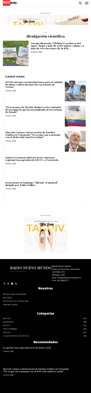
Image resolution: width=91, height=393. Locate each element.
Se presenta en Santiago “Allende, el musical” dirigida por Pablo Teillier (31, 184)
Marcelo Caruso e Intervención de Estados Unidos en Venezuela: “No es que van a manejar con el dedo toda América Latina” (33, 135)
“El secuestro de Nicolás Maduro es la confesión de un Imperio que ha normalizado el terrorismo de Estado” (33, 110)
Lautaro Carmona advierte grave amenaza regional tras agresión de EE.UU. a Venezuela (31, 159)
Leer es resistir (10, 65)
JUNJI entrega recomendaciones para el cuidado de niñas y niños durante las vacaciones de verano (34, 84)
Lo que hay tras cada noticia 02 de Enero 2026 (27, 348)
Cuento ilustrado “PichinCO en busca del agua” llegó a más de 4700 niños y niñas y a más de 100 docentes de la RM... (57, 46)
